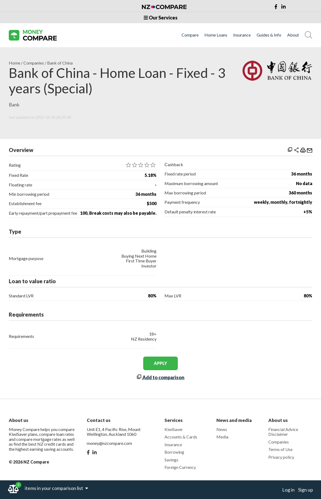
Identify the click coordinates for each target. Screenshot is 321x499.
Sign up (305, 490)
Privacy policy (281, 457)
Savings (171, 459)
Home (14, 63)
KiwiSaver (173, 429)
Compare (190, 35)
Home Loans (215, 35)
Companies (33, 63)
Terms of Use (280, 449)
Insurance (242, 35)
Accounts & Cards (180, 436)
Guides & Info (269, 35)
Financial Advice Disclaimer (283, 432)
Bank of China (60, 63)
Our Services (161, 18)
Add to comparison (160, 377)
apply (160, 363)
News (221, 429)
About (293, 35)
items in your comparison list (56, 488)
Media (222, 436)
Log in (288, 490)
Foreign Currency (180, 467)
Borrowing (174, 451)
